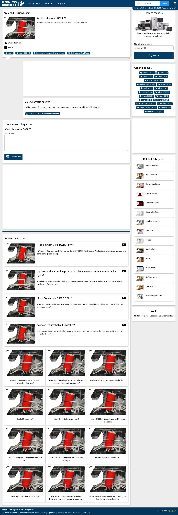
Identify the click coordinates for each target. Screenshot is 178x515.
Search (48, 3)
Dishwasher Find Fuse (78, 53)
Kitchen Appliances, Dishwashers (49, 53)
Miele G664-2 (23, 53)
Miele (8, 53)
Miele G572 (146, 88)
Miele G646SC (165, 104)
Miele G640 (162, 96)
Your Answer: (10, 133)
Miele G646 (145, 100)
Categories (61, 3)
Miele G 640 (161, 76)
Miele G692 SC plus (154, 111)
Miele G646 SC (161, 100)
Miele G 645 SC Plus (154, 80)
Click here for (42, 114)
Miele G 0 (162, 73)
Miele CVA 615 (147, 73)
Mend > (10, 13)
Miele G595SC (146, 96)
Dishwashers (23, 12)
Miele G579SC (145, 92)
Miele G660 (164, 107)
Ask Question (34, 3)
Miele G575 (161, 88)
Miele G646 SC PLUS (145, 104)
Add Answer (13, 156)
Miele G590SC (162, 92)
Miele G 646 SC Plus (146, 84)
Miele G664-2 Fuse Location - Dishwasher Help (153, 316)
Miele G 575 (146, 76)
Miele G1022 (164, 84)
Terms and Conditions (80, 512)
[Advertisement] (76, 78)
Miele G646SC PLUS (146, 107)
